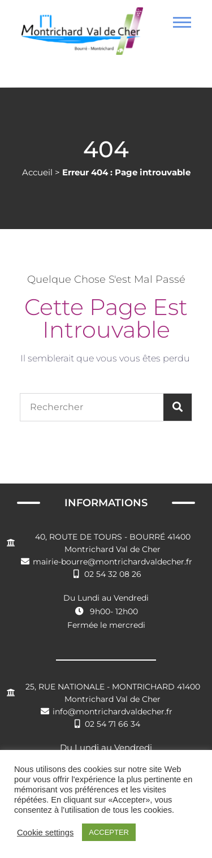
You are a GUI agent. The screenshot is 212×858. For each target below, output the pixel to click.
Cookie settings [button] (45, 832)
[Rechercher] (177, 407)
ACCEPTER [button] (109, 832)
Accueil (37, 172)
